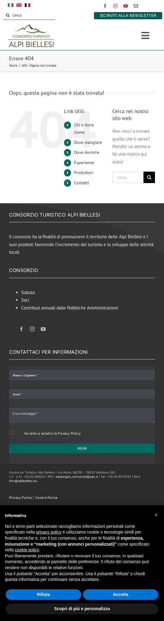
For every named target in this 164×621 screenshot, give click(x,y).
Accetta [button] (120, 594)
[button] (156, 515)
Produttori (83, 172)
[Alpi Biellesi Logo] (30, 27)
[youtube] (126, 6)
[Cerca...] (127, 177)
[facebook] (105, 6)
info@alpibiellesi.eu (23, 481)
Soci (25, 300)
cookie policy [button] (27, 549)
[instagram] (115, 6)
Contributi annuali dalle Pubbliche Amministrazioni (69, 308)
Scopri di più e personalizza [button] (82, 608)
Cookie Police (46, 498)
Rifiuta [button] (43, 594)
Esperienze (84, 162)
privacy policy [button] (49, 532)
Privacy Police (20, 498)
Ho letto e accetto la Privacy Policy (52, 433)
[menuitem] (10, 6)
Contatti (81, 182)
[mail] (136, 6)
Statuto (28, 292)
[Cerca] (29, 15)
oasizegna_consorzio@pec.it (77, 476)
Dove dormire (86, 152)
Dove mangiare (88, 142)
